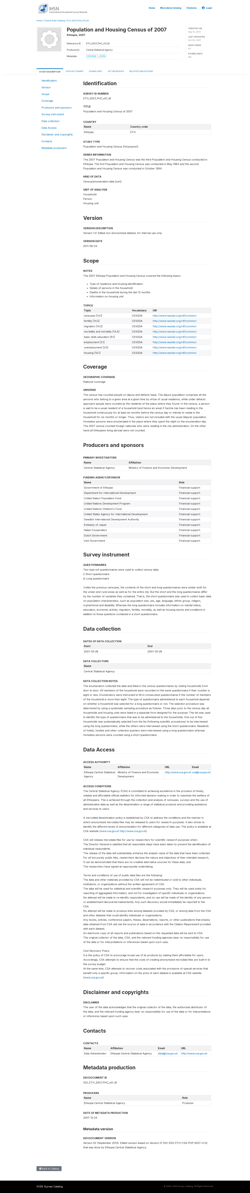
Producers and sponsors (56, 107)
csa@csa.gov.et (201, 772)
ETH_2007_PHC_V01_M (78, 20)
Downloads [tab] (95, 71)
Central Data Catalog (54, 20)
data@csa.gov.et (167, 1053)
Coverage (47, 100)
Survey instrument (52, 114)
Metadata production (54, 148)
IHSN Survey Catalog (50, 1186)
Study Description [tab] (49, 72)
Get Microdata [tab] (115, 71)
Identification (49, 80)
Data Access (49, 127)
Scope (45, 94)
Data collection (50, 121)
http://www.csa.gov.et (178, 772)
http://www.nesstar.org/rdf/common (174, 315)
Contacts (46, 141)
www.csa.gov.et (109, 831)
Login (207, 8)
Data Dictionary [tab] (75, 71)
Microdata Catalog (170, 8)
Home (152, 8)
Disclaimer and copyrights (57, 134)
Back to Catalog (49, 1168)
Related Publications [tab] (141, 71)
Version (46, 87)
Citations (191, 8)
